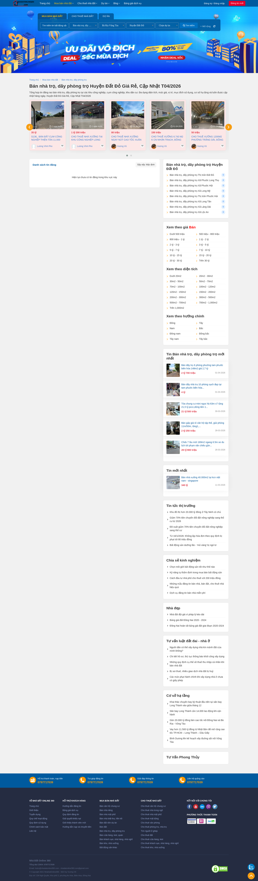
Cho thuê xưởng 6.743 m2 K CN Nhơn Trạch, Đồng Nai (167, 138)
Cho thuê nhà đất (87, 3)
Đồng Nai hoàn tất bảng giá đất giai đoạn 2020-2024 (197, 625)
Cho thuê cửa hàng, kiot (152, 839)
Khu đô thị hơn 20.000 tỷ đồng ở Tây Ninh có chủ (195, 512)
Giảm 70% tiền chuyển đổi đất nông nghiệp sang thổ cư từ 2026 (197, 519)
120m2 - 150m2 (178, 292)
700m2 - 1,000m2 (208, 302)
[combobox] (83, 25)
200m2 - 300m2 (178, 297)
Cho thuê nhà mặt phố (151, 814)
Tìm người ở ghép (149, 831)
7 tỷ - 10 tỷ (204, 250)
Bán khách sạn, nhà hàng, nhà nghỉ (116, 839)
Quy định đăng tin (71, 814)
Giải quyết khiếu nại (72, 818)
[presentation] (29, 127)
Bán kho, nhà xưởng (109, 843)
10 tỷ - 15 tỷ (176, 255)
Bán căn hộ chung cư (109, 806)
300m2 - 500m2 (207, 297)
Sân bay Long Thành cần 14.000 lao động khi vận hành (195, 713)
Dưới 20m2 (175, 276)
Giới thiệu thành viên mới (74, 823)
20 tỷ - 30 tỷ (176, 260)
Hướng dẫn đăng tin (72, 806)
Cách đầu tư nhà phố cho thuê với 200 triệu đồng (195, 578)
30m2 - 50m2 (176, 281)
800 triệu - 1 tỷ (177, 239)
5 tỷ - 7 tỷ (174, 250)
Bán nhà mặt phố (108, 814)
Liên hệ (32, 831)
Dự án (104, 3)
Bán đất (103, 827)
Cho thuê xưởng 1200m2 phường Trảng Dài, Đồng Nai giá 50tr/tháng (207, 138)
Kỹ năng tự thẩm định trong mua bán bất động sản (196, 572)
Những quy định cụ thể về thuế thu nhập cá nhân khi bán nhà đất (197, 664)
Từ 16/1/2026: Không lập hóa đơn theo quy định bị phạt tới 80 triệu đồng (196, 538)
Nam (172, 328)
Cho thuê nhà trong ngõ (152, 810)
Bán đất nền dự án (108, 823)
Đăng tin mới (237, 3)
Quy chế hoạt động (38, 818)
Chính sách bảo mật (38, 827)
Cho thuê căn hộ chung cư (153, 806)
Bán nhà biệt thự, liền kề (111, 818)
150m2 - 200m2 (207, 292)
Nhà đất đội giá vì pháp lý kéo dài (187, 614)
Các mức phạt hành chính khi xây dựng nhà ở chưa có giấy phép (196, 679)
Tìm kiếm (189, 25)
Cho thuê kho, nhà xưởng (153, 847)
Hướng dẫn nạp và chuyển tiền (77, 827)
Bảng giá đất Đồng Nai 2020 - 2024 (188, 620)
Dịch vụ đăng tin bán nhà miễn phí (188, 593)
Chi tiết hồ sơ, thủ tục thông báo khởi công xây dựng (197, 656)
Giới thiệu (33, 810)
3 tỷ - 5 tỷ (204, 244)
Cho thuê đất (147, 835)
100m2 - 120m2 (207, 286)
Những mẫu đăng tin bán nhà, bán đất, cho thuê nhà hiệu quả (197, 585)
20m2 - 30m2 (206, 276)
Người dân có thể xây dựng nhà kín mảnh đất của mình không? (195, 649)
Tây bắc (203, 339)
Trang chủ (45, 3)
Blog (115, 3)
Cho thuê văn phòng (150, 823)
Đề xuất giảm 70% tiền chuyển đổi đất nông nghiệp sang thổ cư (196, 528)
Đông (172, 323)
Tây (201, 323)
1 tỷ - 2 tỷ (204, 239)
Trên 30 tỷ (204, 260)
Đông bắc (204, 333)
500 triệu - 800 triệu (209, 234)
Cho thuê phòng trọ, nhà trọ (154, 827)
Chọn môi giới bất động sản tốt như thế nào (192, 566)
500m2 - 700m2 (178, 302)
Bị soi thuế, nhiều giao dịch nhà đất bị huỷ (191, 671)
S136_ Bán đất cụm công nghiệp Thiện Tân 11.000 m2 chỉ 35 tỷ (46, 138)
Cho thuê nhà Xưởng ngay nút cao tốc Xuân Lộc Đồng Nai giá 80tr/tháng (126, 138)
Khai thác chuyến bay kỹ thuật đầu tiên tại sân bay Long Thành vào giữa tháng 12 (196, 704)
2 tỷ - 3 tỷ (174, 244)
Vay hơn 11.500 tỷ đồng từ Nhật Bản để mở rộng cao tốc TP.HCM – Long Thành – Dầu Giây (197, 731)
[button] (127, 155)
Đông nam (175, 333)
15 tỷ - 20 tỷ (205, 255)
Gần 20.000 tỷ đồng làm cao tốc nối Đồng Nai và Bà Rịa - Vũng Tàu (197, 722)
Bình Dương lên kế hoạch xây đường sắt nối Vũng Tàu (196, 740)
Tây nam (174, 339)
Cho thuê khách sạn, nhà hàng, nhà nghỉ (160, 843)
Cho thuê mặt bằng (150, 818)
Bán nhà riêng (106, 810)
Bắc (201, 328)
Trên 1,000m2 (177, 308)
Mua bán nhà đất (63, 3)
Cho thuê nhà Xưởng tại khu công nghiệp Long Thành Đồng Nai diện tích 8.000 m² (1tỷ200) (87, 138)
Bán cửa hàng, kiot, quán (111, 835)
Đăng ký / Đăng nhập (214, 3)
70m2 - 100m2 (177, 286)
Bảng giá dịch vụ (133, 3)
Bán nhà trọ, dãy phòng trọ (112, 831)
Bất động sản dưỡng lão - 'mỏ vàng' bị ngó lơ (193, 545)
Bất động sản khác (108, 847)
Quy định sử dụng (37, 823)
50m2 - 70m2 (206, 281)
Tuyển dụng (35, 814)
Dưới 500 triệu (177, 234)
